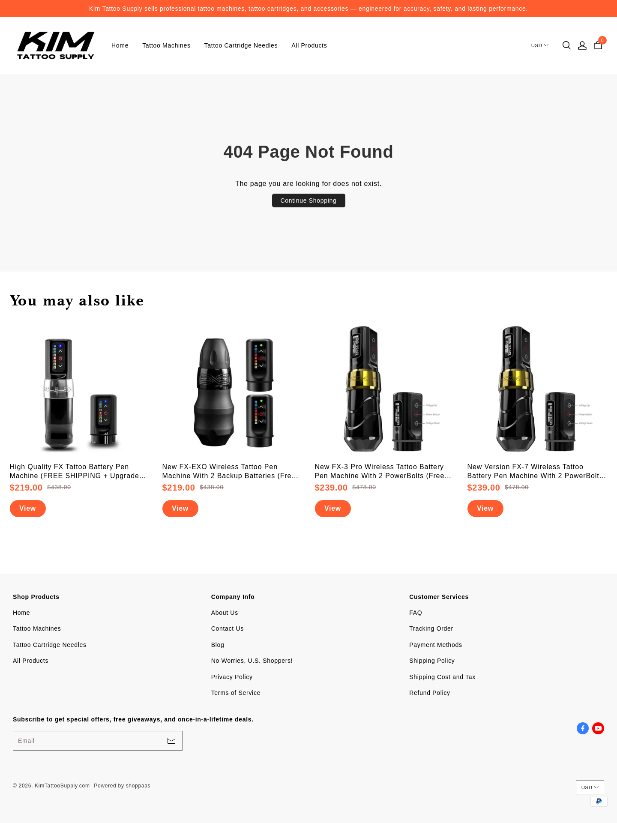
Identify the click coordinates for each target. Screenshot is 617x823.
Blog (218, 644)
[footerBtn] (171, 741)
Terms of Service (236, 692)
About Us (224, 612)
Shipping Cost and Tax (442, 676)
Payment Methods (435, 644)
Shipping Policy (432, 660)
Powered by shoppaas (122, 786)
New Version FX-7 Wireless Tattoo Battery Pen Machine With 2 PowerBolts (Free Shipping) (535, 472)
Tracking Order (431, 628)
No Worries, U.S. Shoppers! (252, 660)
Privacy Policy (232, 676)
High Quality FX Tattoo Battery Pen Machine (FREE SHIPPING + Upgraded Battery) (77, 472)
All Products (309, 45)
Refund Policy (429, 692)
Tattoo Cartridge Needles (241, 45)
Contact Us (227, 628)
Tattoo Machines (166, 45)
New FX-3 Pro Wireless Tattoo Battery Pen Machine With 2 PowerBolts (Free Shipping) (380, 472)
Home (120, 45)
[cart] (598, 45)
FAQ (415, 612)
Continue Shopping (309, 200)
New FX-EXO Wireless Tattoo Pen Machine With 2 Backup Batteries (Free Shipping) (229, 472)
